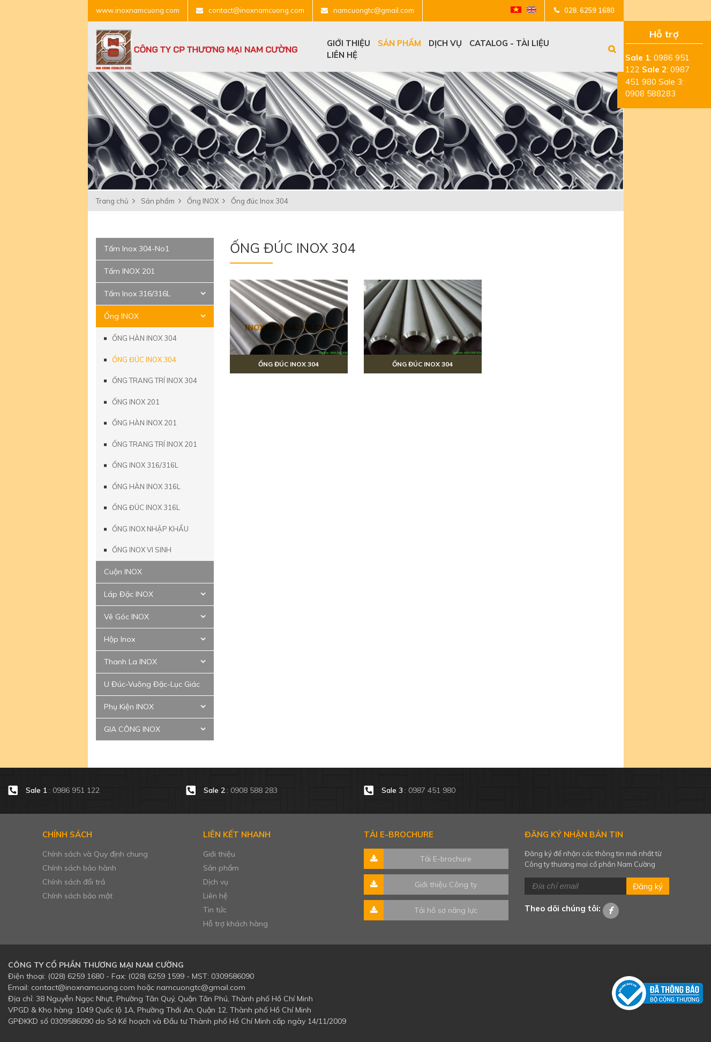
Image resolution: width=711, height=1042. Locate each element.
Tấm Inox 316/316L (137, 293)
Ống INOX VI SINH (141, 549)
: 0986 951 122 (63, 790)
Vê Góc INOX (126, 616)
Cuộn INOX (123, 571)
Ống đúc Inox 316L (146, 507)
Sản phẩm (399, 43)
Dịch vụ (445, 43)
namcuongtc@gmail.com (373, 10)
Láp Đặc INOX (128, 594)
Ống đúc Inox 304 (144, 359)
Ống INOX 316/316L (145, 465)
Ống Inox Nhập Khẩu (150, 528)
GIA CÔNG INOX (132, 729)
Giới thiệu (348, 43)
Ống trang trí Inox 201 (154, 444)
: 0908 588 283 (242, 790)
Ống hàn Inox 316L (146, 486)
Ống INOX (121, 316)
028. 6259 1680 (590, 10)
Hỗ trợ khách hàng (235, 923)
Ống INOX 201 (136, 402)
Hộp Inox (119, 639)
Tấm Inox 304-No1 (136, 248)
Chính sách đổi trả (73, 882)
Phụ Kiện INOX (129, 706)
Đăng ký (648, 886)
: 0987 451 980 (418, 790)
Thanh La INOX (130, 661)
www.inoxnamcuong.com (137, 10)
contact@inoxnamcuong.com (256, 10)
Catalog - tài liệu (509, 43)
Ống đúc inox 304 (288, 364)
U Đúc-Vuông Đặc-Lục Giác (152, 684)
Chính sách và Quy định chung (95, 854)
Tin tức (215, 909)
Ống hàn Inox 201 (144, 422)
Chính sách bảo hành (79, 868)
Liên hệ (342, 55)
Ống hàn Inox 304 (144, 338)
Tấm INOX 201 (129, 271)
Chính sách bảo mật (77, 896)
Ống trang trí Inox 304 (154, 380)
